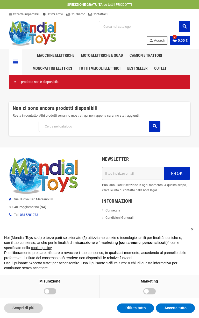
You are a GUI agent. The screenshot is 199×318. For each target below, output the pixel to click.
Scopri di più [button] (23, 308)
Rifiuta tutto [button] (135, 308)
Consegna (112, 210)
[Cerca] (144, 26)
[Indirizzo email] (133, 173)
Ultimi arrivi (52, 14)
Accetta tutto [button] (175, 308)
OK (177, 173)
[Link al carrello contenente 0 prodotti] (180, 40)
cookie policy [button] (41, 248)
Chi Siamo (75, 14)
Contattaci (98, 14)
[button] (192, 229)
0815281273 (29, 215)
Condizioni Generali (119, 218)
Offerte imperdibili (24, 14)
